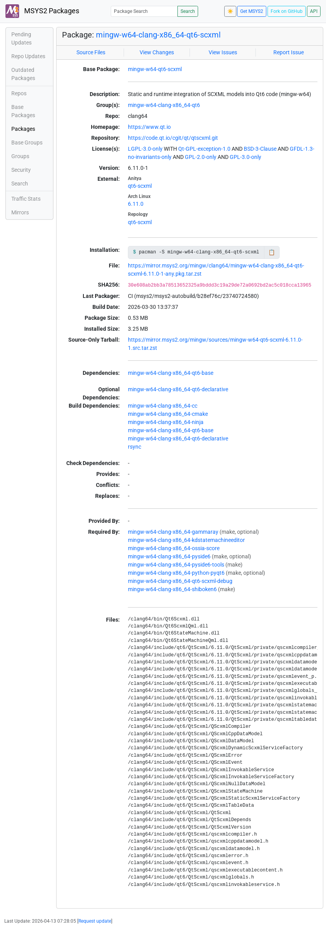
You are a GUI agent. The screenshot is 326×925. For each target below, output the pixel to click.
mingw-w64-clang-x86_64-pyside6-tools (176, 564)
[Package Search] (144, 11)
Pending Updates (21, 38)
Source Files (90, 52)
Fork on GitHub (287, 11)
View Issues (223, 52)
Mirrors (20, 212)
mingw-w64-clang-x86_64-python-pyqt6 (176, 573)
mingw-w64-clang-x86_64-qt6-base (170, 373)
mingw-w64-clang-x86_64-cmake (168, 414)
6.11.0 (136, 204)
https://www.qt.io (149, 127)
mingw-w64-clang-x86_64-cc (162, 406)
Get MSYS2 (251, 11)
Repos (19, 93)
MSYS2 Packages (42, 11)
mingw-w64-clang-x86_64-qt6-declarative (178, 389)
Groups (20, 156)
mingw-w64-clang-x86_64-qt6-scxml (158, 34)
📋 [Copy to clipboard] (271, 252)
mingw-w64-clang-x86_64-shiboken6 (172, 589)
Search (188, 11)
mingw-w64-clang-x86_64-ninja (166, 422)
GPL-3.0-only (245, 157)
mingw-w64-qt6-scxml (155, 69)
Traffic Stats (26, 199)
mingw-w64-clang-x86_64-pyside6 (169, 556)
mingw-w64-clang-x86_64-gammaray (173, 532)
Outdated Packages (23, 74)
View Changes (157, 52)
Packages (23, 129)
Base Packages (23, 111)
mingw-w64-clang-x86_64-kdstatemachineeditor (186, 540)
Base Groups (27, 142)
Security (21, 170)
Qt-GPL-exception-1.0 (204, 149)
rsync (134, 447)
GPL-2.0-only (200, 157)
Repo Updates (28, 56)
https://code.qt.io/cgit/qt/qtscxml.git (173, 138)
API (313, 11)
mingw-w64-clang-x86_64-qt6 (164, 105)
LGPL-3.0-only (145, 149)
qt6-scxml (140, 186)
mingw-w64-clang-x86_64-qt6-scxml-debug (180, 581)
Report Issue (288, 52)
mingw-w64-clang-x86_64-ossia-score (174, 548)
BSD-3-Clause (260, 149)
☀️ (230, 11)
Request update (94, 921)
